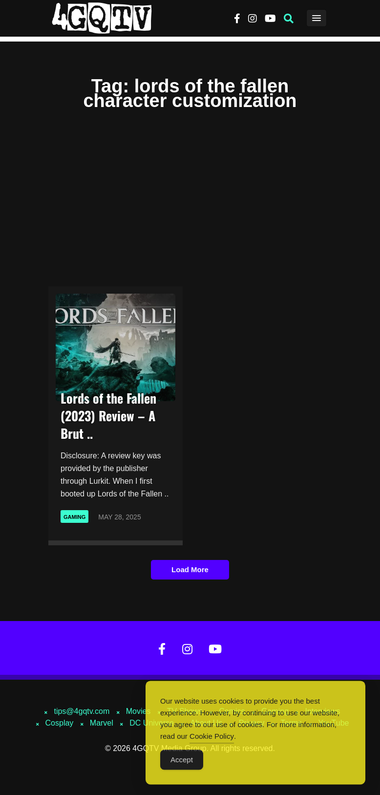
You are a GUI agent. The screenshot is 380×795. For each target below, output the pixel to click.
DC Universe (151, 723)
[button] (288, 18)
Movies (138, 711)
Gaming (74, 517)
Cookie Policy (212, 741)
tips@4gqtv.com (81, 711)
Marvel (101, 723)
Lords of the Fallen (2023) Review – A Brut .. (108, 415)
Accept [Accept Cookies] (181, 764)
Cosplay (59, 723)
